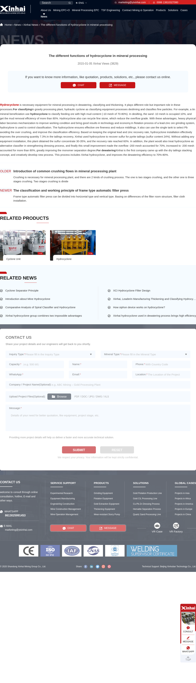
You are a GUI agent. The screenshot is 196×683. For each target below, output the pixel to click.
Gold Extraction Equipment (106, 504)
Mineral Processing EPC (85, 10)
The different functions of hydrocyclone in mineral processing (76, 24)
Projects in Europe (183, 509)
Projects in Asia (182, 493)
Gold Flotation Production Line (147, 493)
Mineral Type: (112, 354)
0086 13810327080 (165, 2)
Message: (15, 408)
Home (8, 24)
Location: (142, 374)
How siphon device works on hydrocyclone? (139, 307)
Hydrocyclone (9, 104)
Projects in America (184, 504)
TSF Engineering (110, 10)
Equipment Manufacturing (62, 498)
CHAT (78, 85)
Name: (76, 364)
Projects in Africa (183, 498)
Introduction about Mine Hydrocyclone (27, 298)
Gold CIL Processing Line (145, 498)
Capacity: (15, 364)
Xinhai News (30, 24)
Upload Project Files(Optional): (27, 396)
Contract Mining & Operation (138, 10)
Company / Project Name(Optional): (30, 384)
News (44, 16)
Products (161, 10)
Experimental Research (61, 493)
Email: (76, 374)
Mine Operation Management (64, 514)
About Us (46, 10)
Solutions (173, 10)
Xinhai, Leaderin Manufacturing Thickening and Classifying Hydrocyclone (154, 298)
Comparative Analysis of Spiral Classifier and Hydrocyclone (40, 307)
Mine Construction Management (65, 509)
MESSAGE (117, 85)
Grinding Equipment (103, 493)
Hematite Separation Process (147, 509)
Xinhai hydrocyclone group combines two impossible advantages (43, 315)
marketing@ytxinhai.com (130, 2)
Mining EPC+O (61, 10)
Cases (184, 10)
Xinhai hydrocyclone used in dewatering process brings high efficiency (154, 315)
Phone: (140, 364)
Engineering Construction (62, 504)
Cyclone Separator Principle (21, 290)
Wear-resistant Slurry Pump (107, 514)
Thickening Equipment (104, 509)
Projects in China (183, 514)
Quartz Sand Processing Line (147, 514)
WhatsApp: (16, 374)
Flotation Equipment (103, 498)
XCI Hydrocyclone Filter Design (131, 290)
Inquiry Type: (17, 354)
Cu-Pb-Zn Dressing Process (146, 504)
